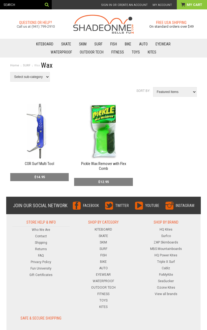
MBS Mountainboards (166, 249)
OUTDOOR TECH (92, 52)
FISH (113, 44)
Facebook (91, 205)
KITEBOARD (44, 44)
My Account (162, 5)
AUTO (143, 44)
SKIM (83, 44)
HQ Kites (166, 229)
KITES (152, 52)
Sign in (106, 5)
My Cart (195, 5)
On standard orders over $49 (171, 26)
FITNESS (117, 52)
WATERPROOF (61, 52)
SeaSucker (166, 281)
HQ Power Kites (165, 255)
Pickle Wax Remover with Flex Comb (103, 166)
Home (14, 65)
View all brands (166, 294)
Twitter (122, 205)
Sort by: (143, 91)
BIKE (128, 44)
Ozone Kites (166, 287)
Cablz (166, 268)
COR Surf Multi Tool (39, 164)
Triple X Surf (166, 262)
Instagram (185, 205)
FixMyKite (166, 275)
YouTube (152, 205)
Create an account (133, 5)
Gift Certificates (41, 275)
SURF (98, 44)
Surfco (166, 236)
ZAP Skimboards (166, 242)
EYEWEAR (163, 44)
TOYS (136, 52)
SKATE (66, 44)
